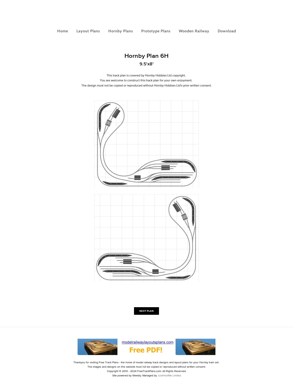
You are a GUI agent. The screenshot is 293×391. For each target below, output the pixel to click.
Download (227, 31)
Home (62, 31)
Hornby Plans (120, 31)
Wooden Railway (194, 31)
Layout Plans (88, 31)
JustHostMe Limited (169, 375)
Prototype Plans (155, 31)
